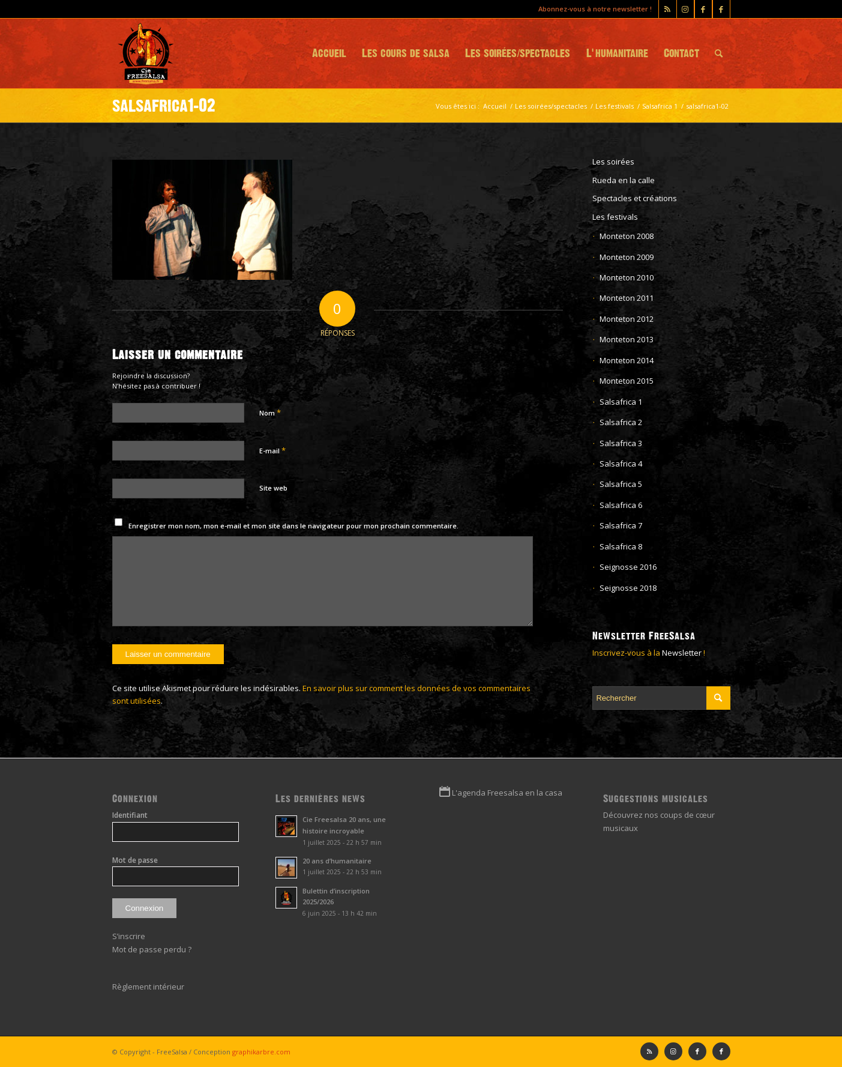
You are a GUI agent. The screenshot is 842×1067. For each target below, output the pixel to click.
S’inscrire (128, 936)
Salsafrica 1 (621, 401)
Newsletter (682, 652)
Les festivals (615, 216)
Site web (273, 487)
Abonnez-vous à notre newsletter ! (595, 8)
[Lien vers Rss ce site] (667, 9)
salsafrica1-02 (163, 106)
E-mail (272, 450)
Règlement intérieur (148, 986)
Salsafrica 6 (621, 505)
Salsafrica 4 (621, 463)
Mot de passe (135, 860)
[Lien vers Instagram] (685, 9)
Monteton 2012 (627, 318)
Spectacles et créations (634, 198)
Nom (270, 412)
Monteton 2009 (627, 257)
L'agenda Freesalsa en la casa (507, 792)
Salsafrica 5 (621, 484)
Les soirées (613, 161)
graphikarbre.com (261, 1051)
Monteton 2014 (627, 360)
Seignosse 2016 (628, 566)
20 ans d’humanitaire (336, 860)
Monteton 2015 (627, 380)
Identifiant (130, 815)
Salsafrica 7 (621, 525)
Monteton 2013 (627, 339)
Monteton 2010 (627, 277)
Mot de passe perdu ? (151, 949)
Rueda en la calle (623, 180)
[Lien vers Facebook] (721, 9)
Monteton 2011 (627, 297)
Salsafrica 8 (621, 546)
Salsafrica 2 (621, 422)
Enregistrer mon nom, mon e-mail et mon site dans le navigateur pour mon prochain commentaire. (293, 525)
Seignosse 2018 (628, 587)
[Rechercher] (718, 53)
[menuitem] (329, 53)
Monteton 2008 (627, 236)
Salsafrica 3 (621, 443)
